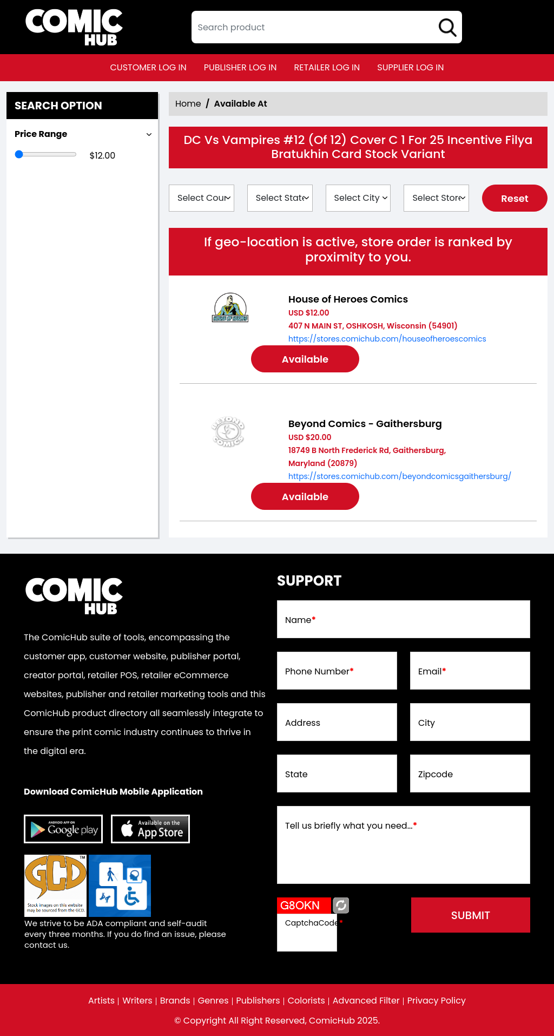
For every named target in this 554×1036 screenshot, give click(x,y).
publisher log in (240, 67)
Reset (515, 198)
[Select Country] (201, 198)
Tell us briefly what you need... (351, 826)
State (296, 774)
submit (471, 915)
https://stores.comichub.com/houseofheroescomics (387, 338)
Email (432, 672)
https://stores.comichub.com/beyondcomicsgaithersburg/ (399, 476)
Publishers (258, 1000)
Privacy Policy (436, 1000)
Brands (175, 1000)
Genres (213, 1000)
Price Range (41, 134)
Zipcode (435, 774)
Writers (137, 1000)
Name (300, 620)
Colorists (306, 1000)
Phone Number (319, 672)
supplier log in (410, 67)
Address (302, 723)
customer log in (148, 67)
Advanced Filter (366, 1000)
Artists (101, 1000)
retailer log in (327, 67)
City (426, 723)
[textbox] (327, 27)
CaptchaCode (314, 923)
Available (305, 359)
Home (188, 103)
